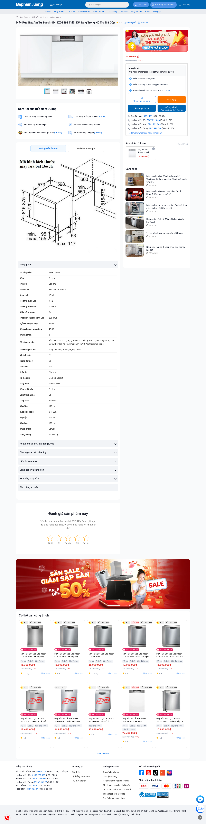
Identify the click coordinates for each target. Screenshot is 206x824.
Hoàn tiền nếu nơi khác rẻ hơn (116, 784)
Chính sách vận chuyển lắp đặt (116, 788)
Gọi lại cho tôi (143, 108)
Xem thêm (102, 757)
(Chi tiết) (102, 117)
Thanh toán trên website (114, 797)
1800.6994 (32, 789)
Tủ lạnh (71, 11)
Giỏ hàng (184, 4)
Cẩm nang (131, 169)
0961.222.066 (154, 124)
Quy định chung (110, 780)
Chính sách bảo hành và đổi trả (117, 793)
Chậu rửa (124, 11)
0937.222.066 (153, 120)
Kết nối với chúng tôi (149, 770)
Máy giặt (157, 11)
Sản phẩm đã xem (136, 143)
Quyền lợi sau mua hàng (114, 801)
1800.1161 (142, 4)
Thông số (131, 22)
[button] (115, 32)
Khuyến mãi (134, 68)
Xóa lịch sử (183, 144)
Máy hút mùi (136, 11)
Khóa (147, 11)
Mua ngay (171, 100)
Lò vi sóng (112, 11)
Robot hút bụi (99, 11)
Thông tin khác (111, 770)
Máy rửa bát (59, 11)
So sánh (144, 22)
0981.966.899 (33, 792)
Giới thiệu (76, 775)
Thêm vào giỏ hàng (141, 99)
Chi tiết (167, 91)
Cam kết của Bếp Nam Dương (37, 109)
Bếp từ (48, 11)
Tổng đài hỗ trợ (24, 770)
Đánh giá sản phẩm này (68, 517)
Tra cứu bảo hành (111, 775)
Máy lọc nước (84, 11)
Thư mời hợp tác (79, 784)
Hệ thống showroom (163, 4)
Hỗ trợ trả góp (172, 108)
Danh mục (56, 4)
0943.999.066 (155, 128)
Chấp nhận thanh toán (150, 783)
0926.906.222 (40, 785)
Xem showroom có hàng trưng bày (145, 133)
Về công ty (77, 770)
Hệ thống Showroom (81, 780)
